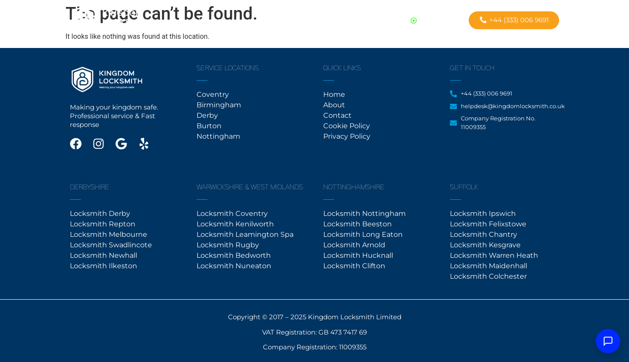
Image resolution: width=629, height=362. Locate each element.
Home (209, 20)
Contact (277, 20)
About (241, 20)
